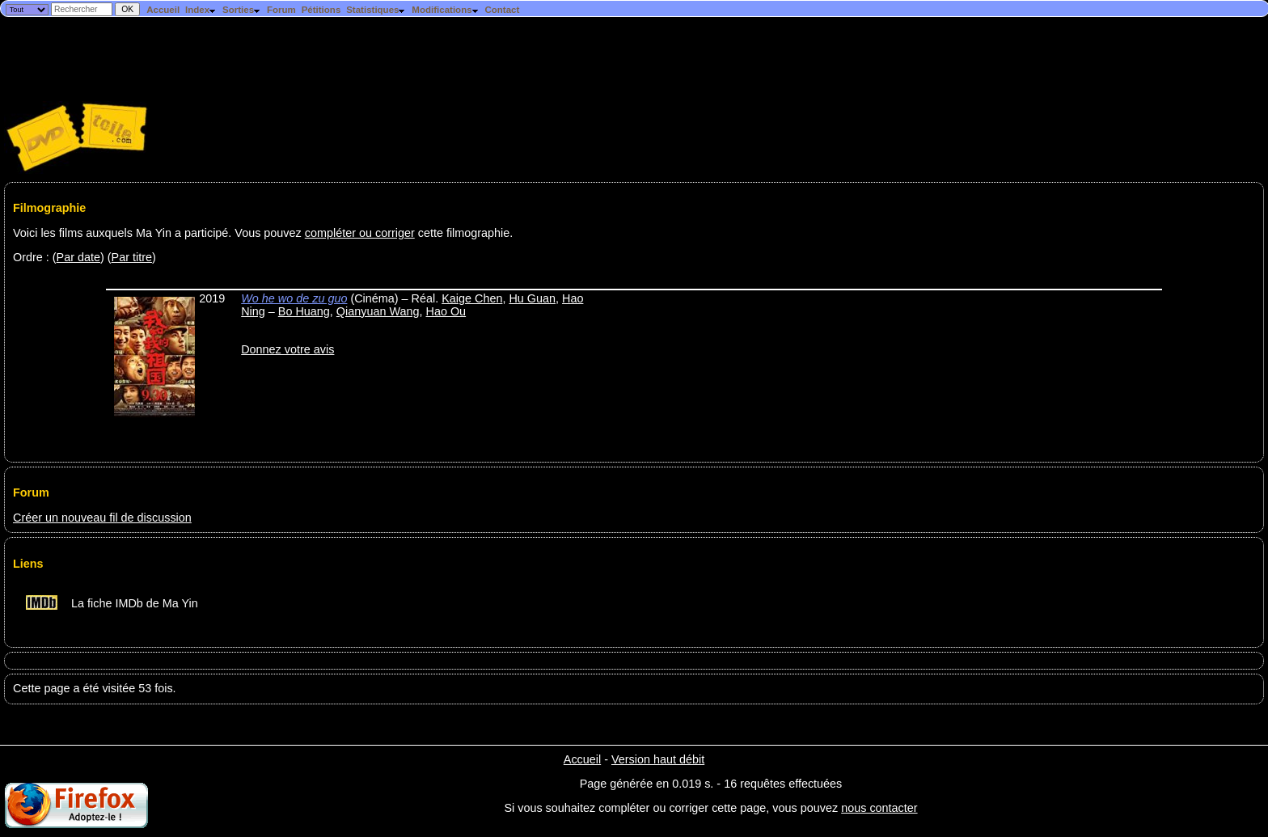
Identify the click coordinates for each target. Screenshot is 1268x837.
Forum (281, 10)
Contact (501, 10)
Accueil (163, 10)
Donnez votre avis (287, 349)
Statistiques (376, 10)
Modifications (445, 10)
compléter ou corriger (360, 232)
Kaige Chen (472, 298)
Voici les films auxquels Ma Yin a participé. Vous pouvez (159, 232)
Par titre (132, 257)
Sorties (241, 10)
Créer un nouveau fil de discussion (102, 517)
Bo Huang (304, 311)
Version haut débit (657, 759)
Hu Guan (532, 298)
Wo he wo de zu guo (294, 298)
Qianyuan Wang (378, 311)
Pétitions (321, 10)
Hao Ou (446, 311)
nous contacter (879, 807)
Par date (78, 257)
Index (201, 10)
